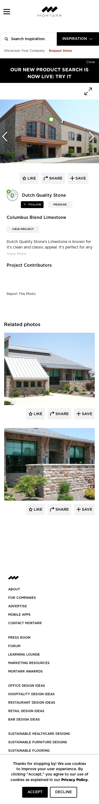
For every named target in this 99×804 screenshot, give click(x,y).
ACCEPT (35, 792)
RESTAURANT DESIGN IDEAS (31, 702)
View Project (23, 229)
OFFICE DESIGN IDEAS (26, 685)
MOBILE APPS (19, 614)
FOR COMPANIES (22, 597)
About (14, 589)
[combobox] (78, 39)
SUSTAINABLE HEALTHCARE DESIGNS (39, 733)
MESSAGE (60, 204)
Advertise (17, 606)
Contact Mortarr (25, 623)
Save (86, 414)
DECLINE (63, 792)
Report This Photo (21, 293)
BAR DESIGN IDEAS (24, 719)
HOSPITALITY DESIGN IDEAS (31, 694)
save (80, 178)
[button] (7, 11)
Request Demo (60, 50)
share (55, 178)
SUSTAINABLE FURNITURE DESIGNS (37, 742)
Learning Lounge (24, 654)
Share (61, 414)
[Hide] (90, 61)
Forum (14, 646)
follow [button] (34, 204)
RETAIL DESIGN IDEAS (26, 711)
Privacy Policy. (74, 780)
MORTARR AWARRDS (25, 671)
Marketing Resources (29, 663)
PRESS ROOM (19, 637)
